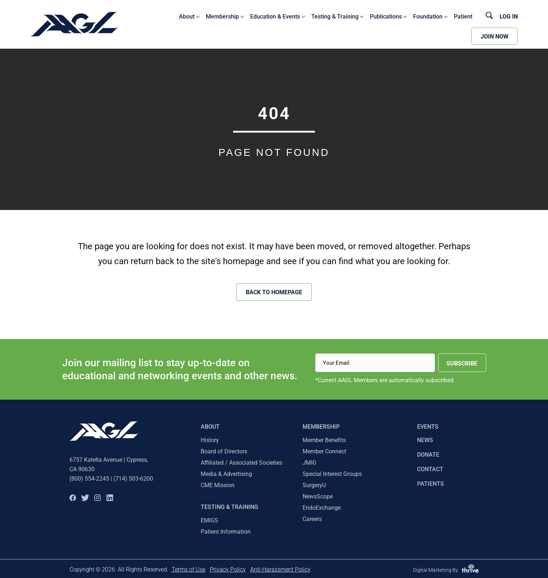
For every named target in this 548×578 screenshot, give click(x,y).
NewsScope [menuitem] (318, 496)
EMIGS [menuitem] (209, 520)
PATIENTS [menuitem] (430, 483)
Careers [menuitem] (312, 519)
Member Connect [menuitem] (324, 451)
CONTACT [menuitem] (430, 469)
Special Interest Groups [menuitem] (332, 473)
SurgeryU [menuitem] (314, 485)
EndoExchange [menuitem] (322, 507)
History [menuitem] (210, 440)
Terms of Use (188, 569)
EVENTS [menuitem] (428, 426)
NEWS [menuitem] (425, 440)
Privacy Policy (228, 569)
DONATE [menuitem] (428, 454)
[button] (72, 497)
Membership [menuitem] (321, 426)
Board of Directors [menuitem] (224, 451)
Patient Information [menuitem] (226, 531)
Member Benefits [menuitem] (324, 440)
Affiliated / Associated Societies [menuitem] (241, 462)
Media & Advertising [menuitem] (226, 473)
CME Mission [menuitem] (218, 485)
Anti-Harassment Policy (280, 569)
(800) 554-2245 (89, 478)
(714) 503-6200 (133, 478)
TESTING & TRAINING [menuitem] (229, 507)
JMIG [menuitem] (309, 462)
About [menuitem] (210, 426)
